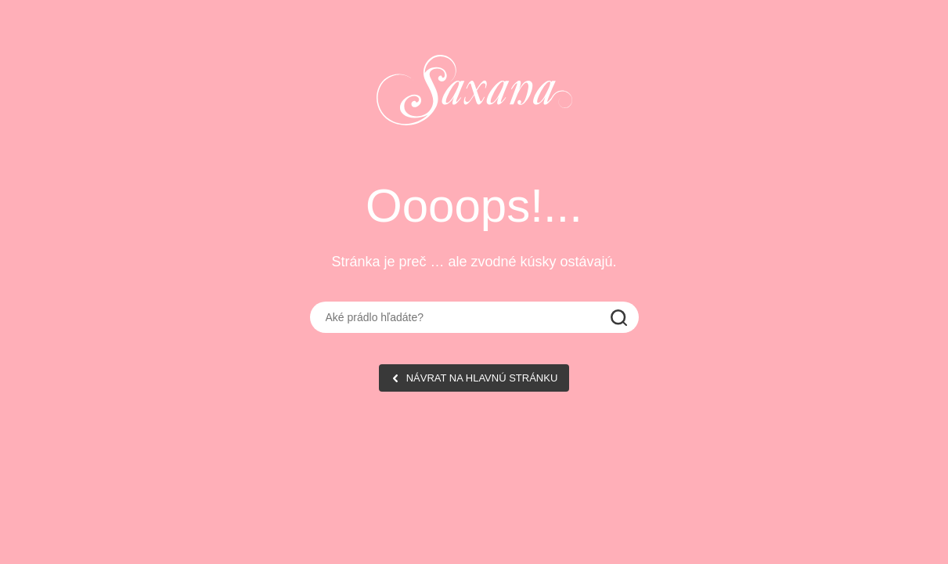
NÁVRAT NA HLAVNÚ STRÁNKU (482, 378)
